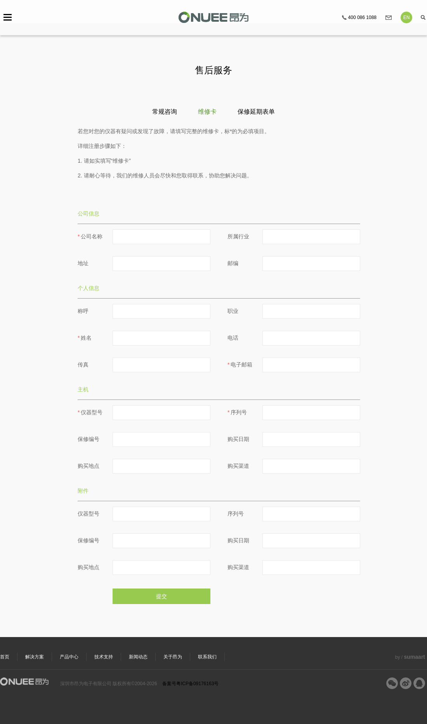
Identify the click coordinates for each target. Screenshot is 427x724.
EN (406, 17)
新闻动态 (138, 657)
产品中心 (69, 657)
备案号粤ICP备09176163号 (190, 683)
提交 (161, 596)
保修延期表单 (256, 111)
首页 (4, 657)
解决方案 (34, 657)
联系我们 (207, 657)
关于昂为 (172, 657)
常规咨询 (164, 111)
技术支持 (103, 657)
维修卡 (207, 111)
